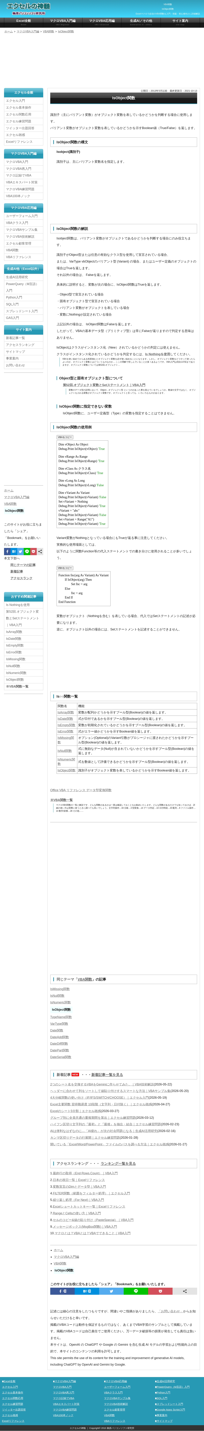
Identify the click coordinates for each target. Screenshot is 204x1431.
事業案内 (12, 358)
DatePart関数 (59, 1050)
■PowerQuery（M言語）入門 (172, 1386)
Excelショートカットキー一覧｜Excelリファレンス (89, 1206)
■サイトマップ (163, 1420)
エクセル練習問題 (18, 121)
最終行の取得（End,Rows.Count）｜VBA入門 (85, 1173)
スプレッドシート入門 (22, 311)
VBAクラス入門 (17, 223)
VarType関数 (59, 1024)
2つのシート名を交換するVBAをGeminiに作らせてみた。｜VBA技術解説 (102, 1084)
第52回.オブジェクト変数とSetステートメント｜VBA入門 (104, 385)
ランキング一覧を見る (118, 1163)
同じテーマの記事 (23, 565)
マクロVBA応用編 (101, 22)
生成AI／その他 (141, 22)
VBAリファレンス (18, 257)
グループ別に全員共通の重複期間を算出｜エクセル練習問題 (93, 1117)
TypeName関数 (61, 1017)
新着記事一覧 (15, 338)
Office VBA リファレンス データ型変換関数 (81, 790)
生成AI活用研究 (17, 277)
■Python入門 (162, 1392)
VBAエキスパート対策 (22, 182)
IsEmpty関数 (66, 725)
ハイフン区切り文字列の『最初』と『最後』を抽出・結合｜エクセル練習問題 (105, 1124)
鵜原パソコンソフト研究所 (120, 1428)
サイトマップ (15, 351)
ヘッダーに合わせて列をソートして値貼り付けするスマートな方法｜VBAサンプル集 (110, 1091)
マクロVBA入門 (17, 162)
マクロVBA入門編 (62, 22)
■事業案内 (161, 1415)
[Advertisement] (102, 61)
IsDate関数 (65, 719)
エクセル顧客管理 (18, 243)
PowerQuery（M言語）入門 (22, 287)
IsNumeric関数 (60, 1002)
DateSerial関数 (60, 1057)
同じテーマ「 (67, 979)
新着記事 (69, 1075)
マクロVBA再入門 (18, 168)
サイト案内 (180, 22)
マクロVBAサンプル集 (22, 229)
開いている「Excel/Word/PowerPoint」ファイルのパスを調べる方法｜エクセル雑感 (109, 1144)
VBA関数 (85, 979)
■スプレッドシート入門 (169, 1403)
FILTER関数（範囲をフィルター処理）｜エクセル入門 (91, 1193)
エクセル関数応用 (18, 114)
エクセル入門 (15, 100)
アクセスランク (21, 578)
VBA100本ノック (18, 196)
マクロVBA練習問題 (20, 189)
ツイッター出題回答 (20, 128)
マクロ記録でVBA (18, 175)
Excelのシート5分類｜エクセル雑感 (75, 1111)
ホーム (58, 1250)
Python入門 (14, 297)
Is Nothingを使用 (157, 354)
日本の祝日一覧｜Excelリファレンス (79, 1180)
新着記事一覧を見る (107, 1075)
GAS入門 (12, 318)
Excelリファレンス (19, 142)
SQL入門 (12, 304)
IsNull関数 (65, 751)
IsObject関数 (67, 770)
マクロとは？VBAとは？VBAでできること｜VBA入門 (93, 1233)
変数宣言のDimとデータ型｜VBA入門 (79, 1186)
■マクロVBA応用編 (115, 1381)
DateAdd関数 (59, 1037)
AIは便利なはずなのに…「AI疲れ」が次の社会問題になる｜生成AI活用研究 (103, 1131)
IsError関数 (65, 731)
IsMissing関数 (60, 989)
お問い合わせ (16, 365)
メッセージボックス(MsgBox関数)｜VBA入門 (85, 1226)
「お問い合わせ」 (170, 1311)
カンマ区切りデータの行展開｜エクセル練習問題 (85, 1137)
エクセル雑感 (15, 135)
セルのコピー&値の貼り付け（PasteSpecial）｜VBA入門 (93, 1220)
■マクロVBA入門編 (64, 1381)
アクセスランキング (73, 1163)
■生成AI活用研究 (165, 1381)
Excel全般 (23, 22)
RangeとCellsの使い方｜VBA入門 (77, 1213)
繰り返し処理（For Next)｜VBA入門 (78, 1200)
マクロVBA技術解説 (20, 236)
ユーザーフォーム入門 (22, 216)
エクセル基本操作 (18, 107)
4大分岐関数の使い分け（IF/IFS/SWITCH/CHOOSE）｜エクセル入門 (99, 1097)
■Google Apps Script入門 (170, 1409)
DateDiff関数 (59, 1043)
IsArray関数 (66, 712)
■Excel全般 (9, 1381)
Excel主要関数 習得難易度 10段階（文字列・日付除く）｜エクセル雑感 (101, 1104)
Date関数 (56, 1030)
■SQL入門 (161, 1398)
